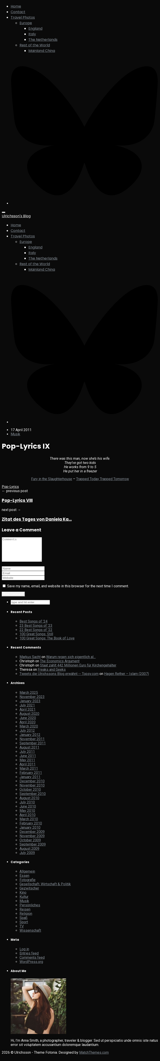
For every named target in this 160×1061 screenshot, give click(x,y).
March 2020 (29, 731)
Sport (24, 927)
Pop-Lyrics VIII (17, 500)
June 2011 (28, 760)
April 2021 (28, 714)
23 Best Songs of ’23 (36, 630)
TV (22, 931)
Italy (32, 34)
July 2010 (27, 807)
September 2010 (33, 798)
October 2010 (30, 794)
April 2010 (28, 819)
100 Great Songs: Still (36, 639)
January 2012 (30, 739)
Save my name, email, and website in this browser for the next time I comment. (68, 591)
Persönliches (30, 910)
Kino (23, 897)
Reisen (25, 914)
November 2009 (32, 840)
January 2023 (30, 706)
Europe (26, 23)
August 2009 (29, 853)
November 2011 (32, 744)
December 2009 (32, 836)
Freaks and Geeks (52, 674)
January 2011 (30, 781)
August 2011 (29, 752)
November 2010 (32, 790)
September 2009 (33, 849)
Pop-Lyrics (10, 487)
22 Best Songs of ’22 (36, 634)
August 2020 (29, 718)
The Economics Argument (59, 666)
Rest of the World (35, 45)
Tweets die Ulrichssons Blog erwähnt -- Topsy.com (59, 678)
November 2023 (32, 701)
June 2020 (28, 722)
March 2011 (29, 773)
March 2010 (29, 824)
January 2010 (30, 832)
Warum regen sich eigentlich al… (71, 661)
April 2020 (28, 727)
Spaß (24, 922)
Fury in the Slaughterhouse (51, 479)
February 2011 (31, 777)
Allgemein (27, 876)
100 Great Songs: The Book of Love (47, 643)
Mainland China (41, 50)
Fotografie (28, 884)
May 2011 (27, 765)
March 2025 (29, 697)
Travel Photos (23, 17)
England (35, 28)
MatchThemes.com (94, 1057)
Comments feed (32, 962)
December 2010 (32, 786)
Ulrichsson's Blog (16, 216)
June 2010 (28, 811)
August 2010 (29, 803)
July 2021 (27, 710)
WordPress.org (31, 966)
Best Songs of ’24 (33, 626)
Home (16, 6)
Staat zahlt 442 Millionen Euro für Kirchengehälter (78, 670)
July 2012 (27, 735)
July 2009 (27, 857)
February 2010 (31, 828)
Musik (15, 434)
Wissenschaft (30, 935)
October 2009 (30, 845)
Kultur (24, 901)
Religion (26, 918)
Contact (18, 11)
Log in (24, 954)
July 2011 (27, 756)
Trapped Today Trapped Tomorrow (102, 479)
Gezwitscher (29, 893)
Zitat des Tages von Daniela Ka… (37, 519)
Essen (24, 880)
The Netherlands (42, 39)
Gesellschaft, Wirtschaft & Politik (45, 889)
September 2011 (33, 748)
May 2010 (27, 815)
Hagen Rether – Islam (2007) (126, 678)
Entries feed (29, 958)
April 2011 (28, 769)
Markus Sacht (30, 661)
